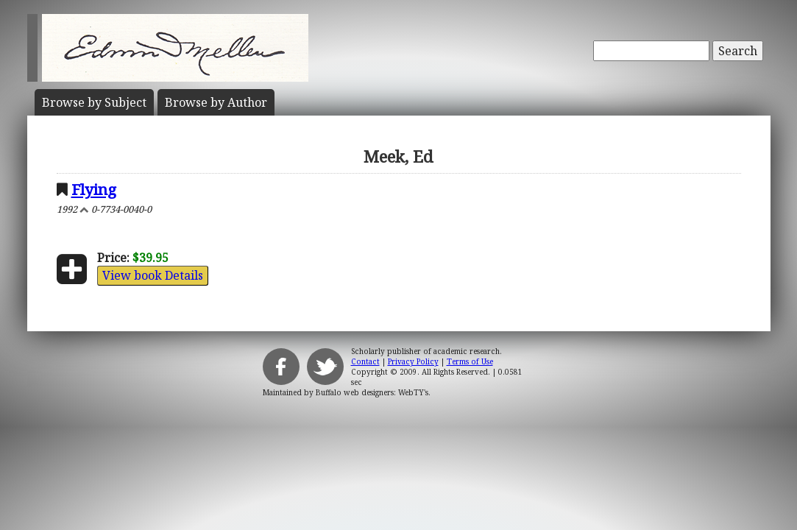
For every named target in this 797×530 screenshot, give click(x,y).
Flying (93, 189)
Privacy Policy (413, 361)
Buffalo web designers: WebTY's (372, 392)
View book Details (152, 275)
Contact (365, 361)
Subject (94, 102)
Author (216, 102)
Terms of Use (470, 361)
